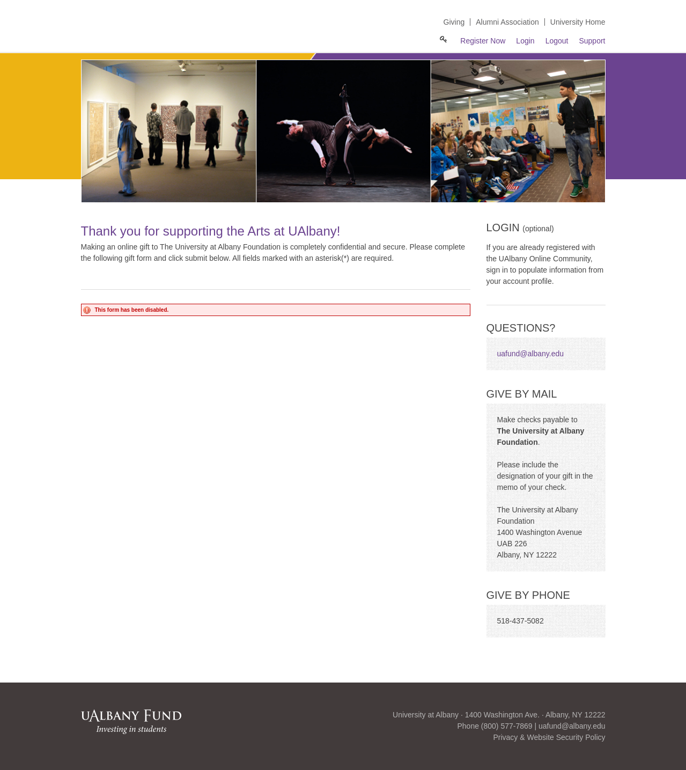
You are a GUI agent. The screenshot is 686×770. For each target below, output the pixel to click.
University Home (578, 22)
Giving (454, 22)
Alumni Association (507, 22)
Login (525, 40)
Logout (557, 40)
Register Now (482, 40)
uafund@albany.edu (530, 353)
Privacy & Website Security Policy (549, 737)
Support (592, 40)
